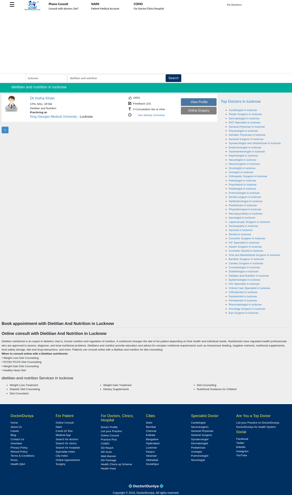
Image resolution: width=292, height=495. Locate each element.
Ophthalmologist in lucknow (245, 201)
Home (14, 422)
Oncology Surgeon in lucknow (247, 308)
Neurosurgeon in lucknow (244, 163)
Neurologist (198, 460)
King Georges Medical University (53, 116)
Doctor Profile (109, 427)
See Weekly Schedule (151, 115)
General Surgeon (201, 435)
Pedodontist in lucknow (243, 296)
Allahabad (152, 460)
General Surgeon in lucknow (246, 139)
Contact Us (17, 439)
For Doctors (234, 4)
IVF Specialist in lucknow (244, 242)
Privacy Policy (19, 447)
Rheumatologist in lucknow (245, 304)
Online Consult (65, 422)
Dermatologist (199, 443)
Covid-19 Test (64, 430)
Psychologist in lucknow (243, 130)
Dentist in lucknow (240, 234)
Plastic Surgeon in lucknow (245, 114)
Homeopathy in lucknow (243, 226)
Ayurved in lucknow (240, 230)
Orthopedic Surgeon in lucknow (248, 176)
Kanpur (150, 451)
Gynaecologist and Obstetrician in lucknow (255, 143)
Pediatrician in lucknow (243, 205)
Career (15, 430)
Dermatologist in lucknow (244, 118)
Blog (13, 435)
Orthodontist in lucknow (243, 292)
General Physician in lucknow (247, 126)
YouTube (241, 455)
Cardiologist (198, 422)
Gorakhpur (152, 464)
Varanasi (151, 455)
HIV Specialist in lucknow (244, 283)
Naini (59, 426)
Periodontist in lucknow (243, 300)
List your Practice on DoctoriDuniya (257, 422)
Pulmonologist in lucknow (244, 192)
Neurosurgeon (199, 426)
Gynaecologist (199, 439)
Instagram (242, 451)
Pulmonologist (199, 455)
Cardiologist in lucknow (243, 110)
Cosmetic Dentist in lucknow (246, 250)
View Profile (199, 102)
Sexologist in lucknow (242, 217)
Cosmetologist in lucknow (244, 267)
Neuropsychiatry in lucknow (245, 213)
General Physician (202, 430)
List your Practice (111, 431)
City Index (62, 455)
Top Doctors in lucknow (241, 101)
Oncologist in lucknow (242, 168)
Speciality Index (65, 451)
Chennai (151, 430)
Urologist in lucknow (241, 172)
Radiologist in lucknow (242, 188)
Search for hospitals (68, 447)
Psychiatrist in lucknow (243, 184)
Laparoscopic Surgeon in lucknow (249, 221)
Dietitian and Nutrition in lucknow (249, 275)
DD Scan (106, 451)
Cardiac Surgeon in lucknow (246, 263)
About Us (16, 426)
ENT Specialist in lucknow (244, 122)
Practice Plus (109, 439)
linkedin (241, 447)
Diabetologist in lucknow (243, 271)
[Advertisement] (146, 42)
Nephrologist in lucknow (243, 155)
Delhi (149, 422)
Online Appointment (68, 460)
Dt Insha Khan (42, 98)
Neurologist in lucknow (242, 159)
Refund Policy (19, 451)
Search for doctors (67, 439)
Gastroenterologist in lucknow (247, 151)
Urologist (196, 451)
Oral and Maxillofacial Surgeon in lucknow (254, 255)
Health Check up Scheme (116, 464)
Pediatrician (198, 447)
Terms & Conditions (22, 455)
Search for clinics (66, 443)
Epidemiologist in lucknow (244, 279)
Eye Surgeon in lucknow (243, 312)
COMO (105, 443)
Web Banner (108, 456)
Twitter (240, 442)
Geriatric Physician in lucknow (247, 134)
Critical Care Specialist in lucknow (249, 288)
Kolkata (150, 435)
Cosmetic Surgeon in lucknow (247, 238)
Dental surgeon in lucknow (245, 196)
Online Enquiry (198, 110)
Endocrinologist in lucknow (245, 147)
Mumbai (151, 426)
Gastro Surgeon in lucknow (245, 246)
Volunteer (16, 443)
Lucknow (151, 447)
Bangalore (152, 439)
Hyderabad (153, 443)
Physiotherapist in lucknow (245, 209)
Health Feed (108, 468)
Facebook (242, 438)
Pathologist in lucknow (242, 180)
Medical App (63, 435)
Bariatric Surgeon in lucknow (246, 259)
